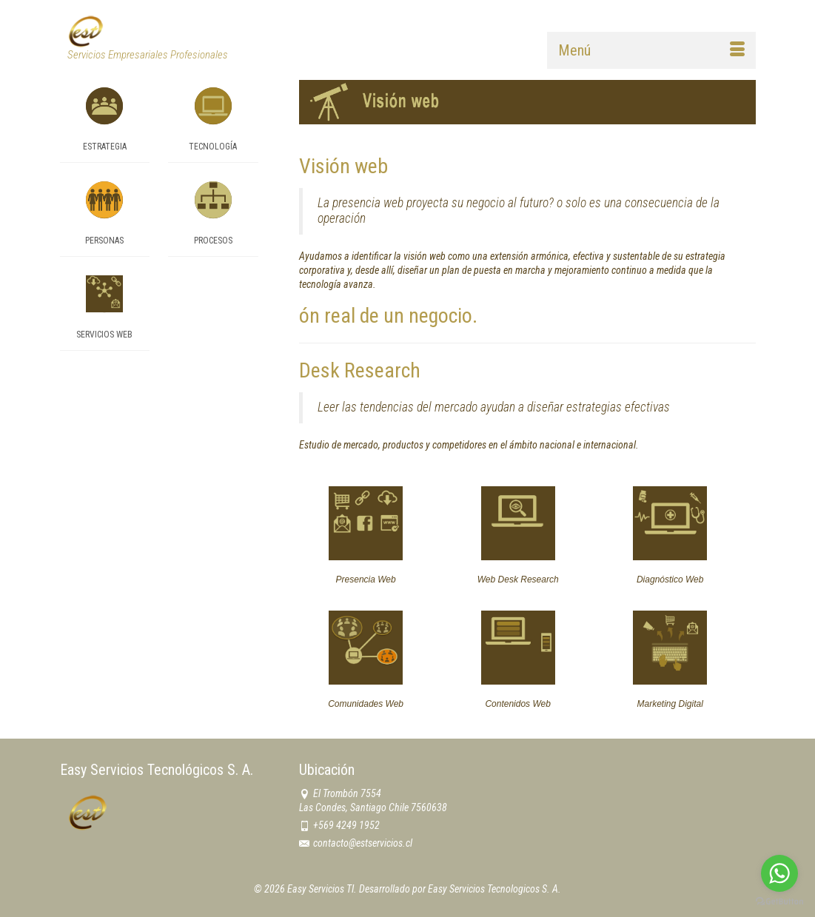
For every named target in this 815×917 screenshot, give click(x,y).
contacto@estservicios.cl (355, 843)
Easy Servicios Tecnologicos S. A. (494, 889)
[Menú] (651, 50)
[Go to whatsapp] (779, 873)
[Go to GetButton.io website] (779, 902)
